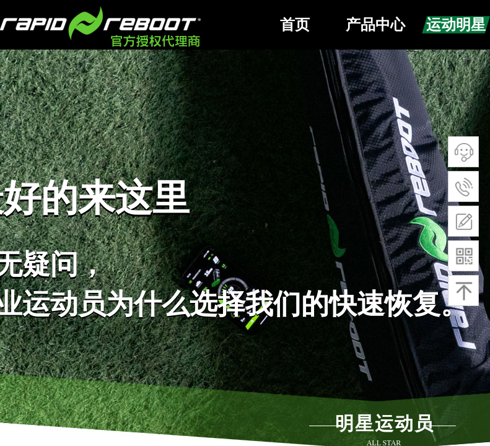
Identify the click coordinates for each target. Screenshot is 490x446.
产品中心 (375, 25)
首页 (295, 25)
